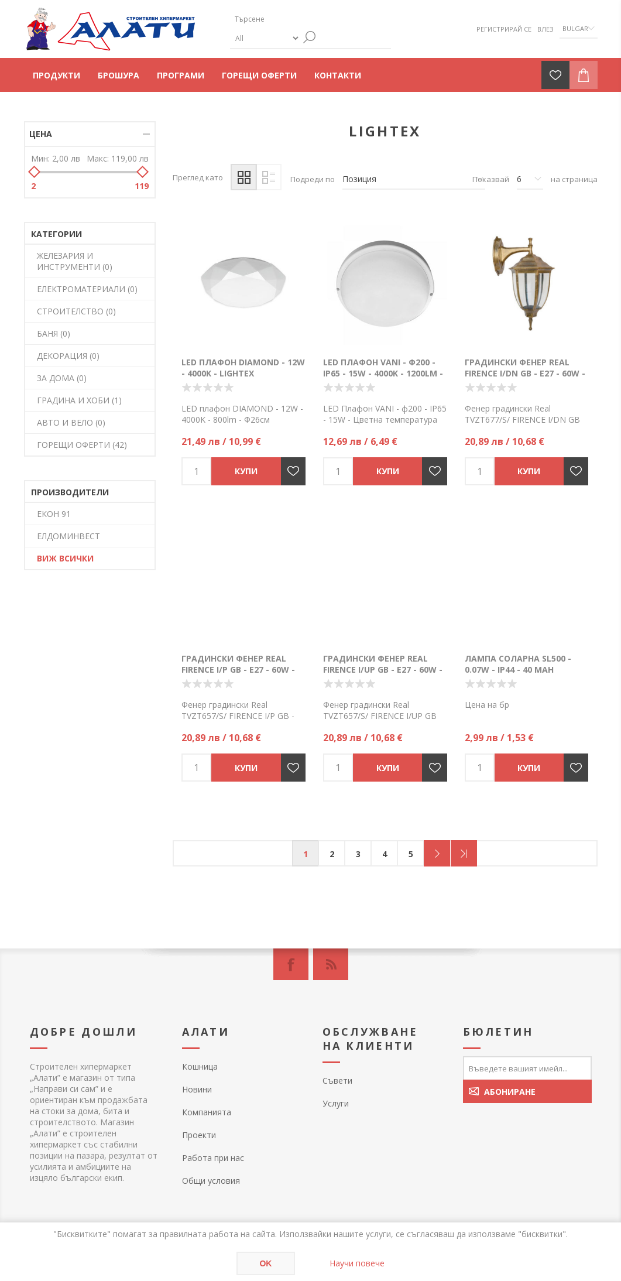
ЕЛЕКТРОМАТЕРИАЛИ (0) (87, 288)
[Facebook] (290, 964)
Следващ (437, 853)
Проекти (199, 1134)
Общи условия (211, 1180)
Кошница (200, 1066)
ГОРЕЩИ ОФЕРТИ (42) (82, 444)
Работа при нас (213, 1157)
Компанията (206, 1112)
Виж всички (65, 558)
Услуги (335, 1103)
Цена (40, 133)
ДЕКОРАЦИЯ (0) (68, 355)
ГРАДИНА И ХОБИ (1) (79, 400)
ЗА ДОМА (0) (62, 377)
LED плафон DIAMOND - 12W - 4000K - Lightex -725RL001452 (243, 373)
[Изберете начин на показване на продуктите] (413, 179)
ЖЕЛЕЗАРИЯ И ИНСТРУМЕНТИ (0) (74, 261)
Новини (197, 1089)
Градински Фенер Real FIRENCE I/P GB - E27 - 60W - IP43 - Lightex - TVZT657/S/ (239, 669)
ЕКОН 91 (54, 513)
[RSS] (330, 964)
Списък (268, 177)
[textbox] (285, 19)
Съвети (337, 1080)
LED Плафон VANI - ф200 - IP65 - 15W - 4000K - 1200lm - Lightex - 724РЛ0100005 (383, 373)
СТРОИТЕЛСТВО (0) (76, 311)
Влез (545, 29)
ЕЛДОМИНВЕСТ (68, 536)
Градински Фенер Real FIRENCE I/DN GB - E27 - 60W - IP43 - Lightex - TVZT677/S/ (525, 373)
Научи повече (357, 1263)
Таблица (244, 177)
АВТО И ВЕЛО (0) (71, 422)
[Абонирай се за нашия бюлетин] (527, 1068)
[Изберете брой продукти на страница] (530, 179)
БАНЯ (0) (53, 333)
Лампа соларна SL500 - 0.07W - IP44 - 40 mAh (518, 664)
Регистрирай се (503, 29)
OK (265, 1263)
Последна (464, 853)
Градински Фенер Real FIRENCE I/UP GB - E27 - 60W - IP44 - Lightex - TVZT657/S (382, 669)
